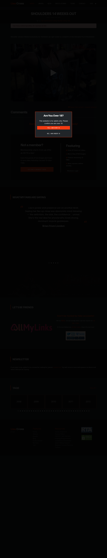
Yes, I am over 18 (53, 128)
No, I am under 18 (53, 133)
